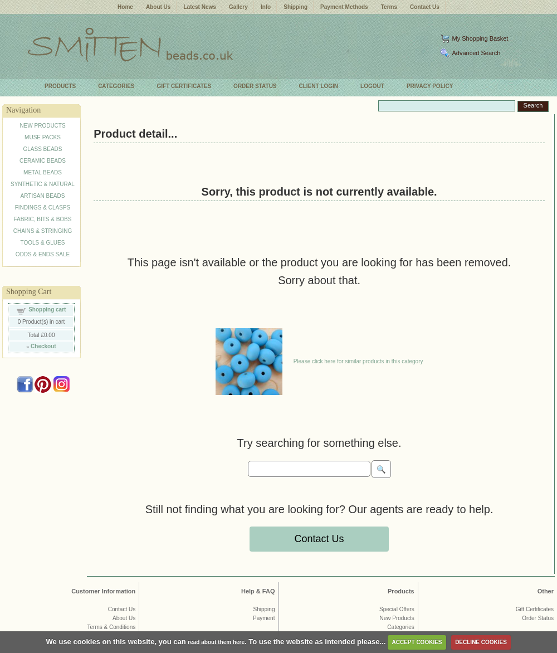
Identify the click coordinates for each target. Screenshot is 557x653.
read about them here (216, 642)
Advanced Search (476, 53)
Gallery (238, 7)
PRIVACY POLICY (430, 86)
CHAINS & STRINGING (42, 231)
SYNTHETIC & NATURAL (43, 184)
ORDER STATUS (254, 86)
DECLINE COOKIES (481, 642)
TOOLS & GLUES (43, 243)
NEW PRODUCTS (42, 126)
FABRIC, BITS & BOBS (43, 219)
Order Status (538, 618)
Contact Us (424, 7)
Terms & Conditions (111, 627)
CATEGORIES (116, 86)
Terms (389, 7)
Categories (400, 627)
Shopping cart (47, 309)
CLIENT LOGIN (319, 86)
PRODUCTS (60, 86)
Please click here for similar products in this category (358, 361)
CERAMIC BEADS (42, 161)
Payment (264, 618)
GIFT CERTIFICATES (184, 86)
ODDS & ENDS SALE (43, 254)
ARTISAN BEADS (43, 196)
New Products (396, 618)
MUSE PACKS (43, 137)
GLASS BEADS (42, 149)
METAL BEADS (42, 172)
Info (266, 7)
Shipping (295, 7)
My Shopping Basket (480, 38)
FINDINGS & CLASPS (42, 207)
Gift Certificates (535, 609)
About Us (158, 7)
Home (125, 7)
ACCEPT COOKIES (417, 642)
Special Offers (396, 609)
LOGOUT (372, 86)
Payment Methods (344, 7)
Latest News (199, 7)
